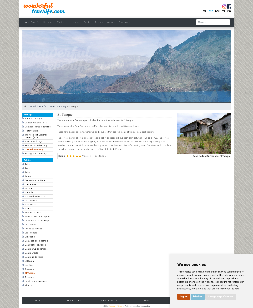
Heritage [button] (48, 22)
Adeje (27, 164)
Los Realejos (31, 233)
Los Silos (29, 265)
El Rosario (30, 237)
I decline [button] (197, 296)
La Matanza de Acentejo (37, 220)
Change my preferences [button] (220, 296)
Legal (38, 300)
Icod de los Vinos (33, 212)
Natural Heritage (33, 118)
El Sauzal (29, 261)
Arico (27, 172)
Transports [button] (125, 22)
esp (204, 11)
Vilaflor (28, 285)
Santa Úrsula (31, 253)
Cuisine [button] (111, 22)
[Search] (213, 22)
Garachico (30, 192)
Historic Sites (31, 131)
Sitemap (144, 300)
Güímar (28, 208)
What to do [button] (62, 22)
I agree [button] (183, 296)
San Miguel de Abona (35, 245)
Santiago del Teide (34, 257)
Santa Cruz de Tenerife (36, 249)
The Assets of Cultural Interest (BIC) (36, 136)
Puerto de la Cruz (33, 228)
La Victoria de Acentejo (36, 281)
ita (223, 11)
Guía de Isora (31, 204)
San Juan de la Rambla (36, 241)
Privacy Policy (109, 300)
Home (26, 22)
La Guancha (31, 200)
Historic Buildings (33, 141)
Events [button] (87, 22)
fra (229, 11)
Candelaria (30, 184)
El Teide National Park (35, 122)
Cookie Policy (74, 300)
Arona (28, 176)
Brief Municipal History (36, 145)
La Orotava (30, 224)
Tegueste (29, 277)
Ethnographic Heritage (36, 153)
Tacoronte (29, 269)
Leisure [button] (76, 22)
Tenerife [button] (35, 22)
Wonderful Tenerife (37, 106)
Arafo (27, 168)
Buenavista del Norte (35, 180)
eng (211, 11)
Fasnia (28, 188)
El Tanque (30, 273)
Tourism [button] (99, 22)
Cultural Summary (57, 106)
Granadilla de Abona (35, 196)
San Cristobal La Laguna (37, 216)
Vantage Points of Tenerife (38, 127)
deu (217, 11)
